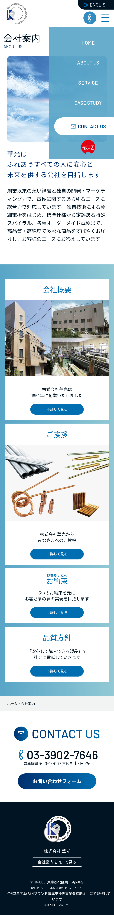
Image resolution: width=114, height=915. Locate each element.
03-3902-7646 (57, 754)
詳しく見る (57, 409)
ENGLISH (96, 4)
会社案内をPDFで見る (57, 862)
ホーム (12, 704)
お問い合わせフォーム (57, 781)
